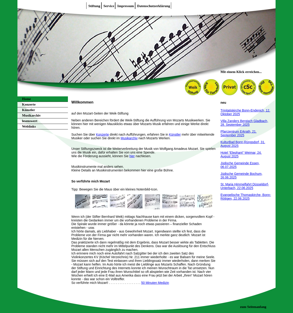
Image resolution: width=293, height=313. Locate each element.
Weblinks (29, 126)
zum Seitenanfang (253, 307)
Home (26, 99)
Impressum (125, 6)
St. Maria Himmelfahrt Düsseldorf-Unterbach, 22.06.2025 (244, 186)
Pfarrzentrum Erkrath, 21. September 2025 (238, 133)
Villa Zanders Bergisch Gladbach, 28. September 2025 (244, 122)
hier (132, 156)
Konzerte (29, 104)
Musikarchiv (31, 115)
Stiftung (94, 6)
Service (108, 6)
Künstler (28, 110)
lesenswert (29, 121)
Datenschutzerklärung (153, 6)
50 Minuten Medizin (155, 283)
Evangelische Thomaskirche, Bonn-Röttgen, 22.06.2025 (245, 196)
